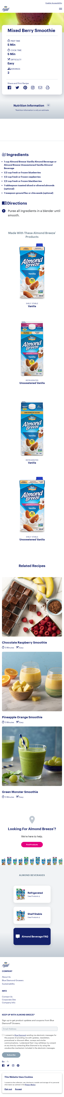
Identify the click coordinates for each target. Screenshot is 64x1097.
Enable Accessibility (54, 3)
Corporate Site (9, 999)
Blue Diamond (20, 1035)
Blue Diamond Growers (13, 980)
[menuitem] (3, 1061)
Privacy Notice (30, 1084)
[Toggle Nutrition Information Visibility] (48, 105)
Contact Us (7, 996)
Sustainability (8, 984)
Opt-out (8, 1089)
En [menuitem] (3, 1061)
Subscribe (11, 1055)
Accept (18, 1089)
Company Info (8, 1002)
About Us (6, 977)
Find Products (32, 844)
